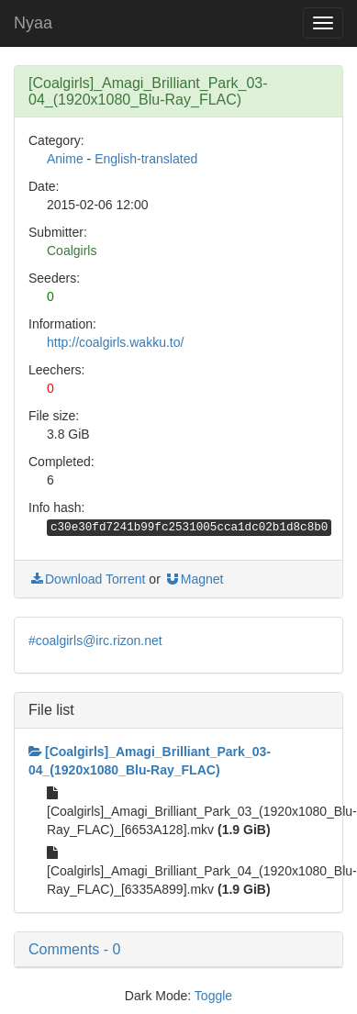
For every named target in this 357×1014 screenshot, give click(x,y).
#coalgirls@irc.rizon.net (95, 640)
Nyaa (33, 23)
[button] (178, 950)
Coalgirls (71, 250)
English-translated (146, 158)
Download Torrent (86, 579)
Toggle (213, 995)
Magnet (194, 579)
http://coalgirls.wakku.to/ (115, 342)
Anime (65, 158)
